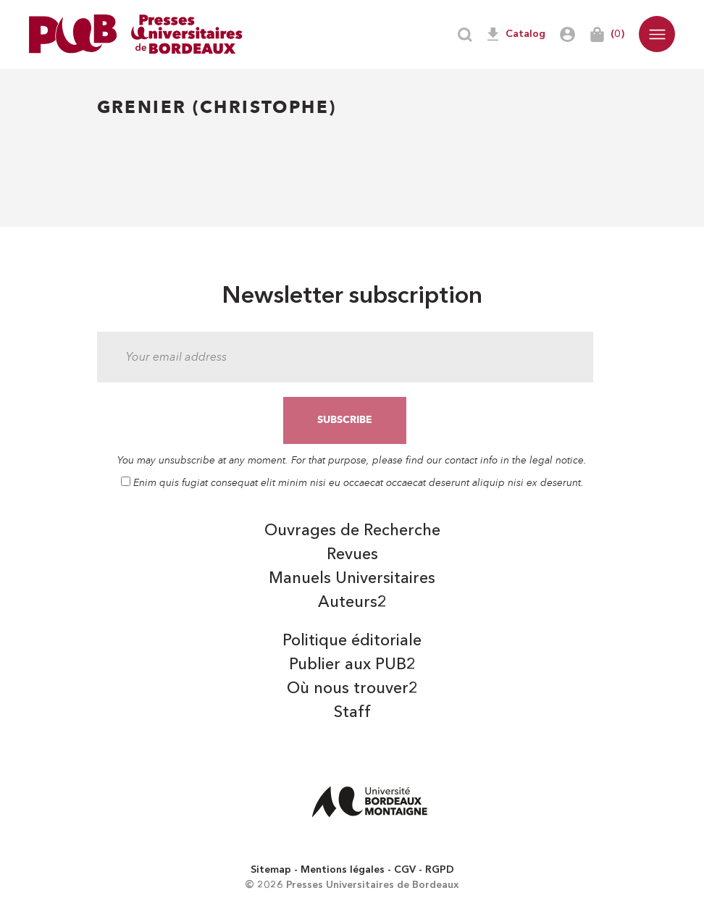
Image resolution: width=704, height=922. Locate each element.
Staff (352, 713)
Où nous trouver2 (352, 689)
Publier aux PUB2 (352, 665)
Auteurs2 (352, 603)
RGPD (439, 870)
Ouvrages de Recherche (352, 531)
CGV (405, 870)
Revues (352, 555)
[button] (657, 34)
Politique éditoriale (352, 641)
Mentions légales (343, 870)
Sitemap (271, 870)
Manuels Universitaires (352, 579)
